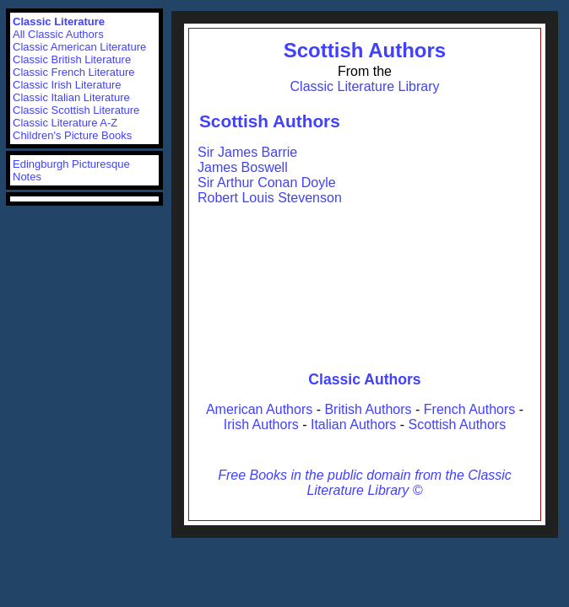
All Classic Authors (58, 34)
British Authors (367, 409)
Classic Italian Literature (71, 97)
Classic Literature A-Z (65, 122)
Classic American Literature (79, 46)
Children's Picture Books (72, 135)
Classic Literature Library (365, 86)
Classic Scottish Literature (76, 110)
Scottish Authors (365, 50)
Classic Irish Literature (67, 84)
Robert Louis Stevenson (270, 198)
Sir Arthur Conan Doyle (267, 182)
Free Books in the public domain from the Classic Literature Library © (365, 482)
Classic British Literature (72, 59)
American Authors (259, 409)
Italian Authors (353, 424)
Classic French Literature (74, 72)
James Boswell (243, 167)
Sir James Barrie (247, 152)
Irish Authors (261, 424)
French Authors (470, 409)
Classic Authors (364, 379)
